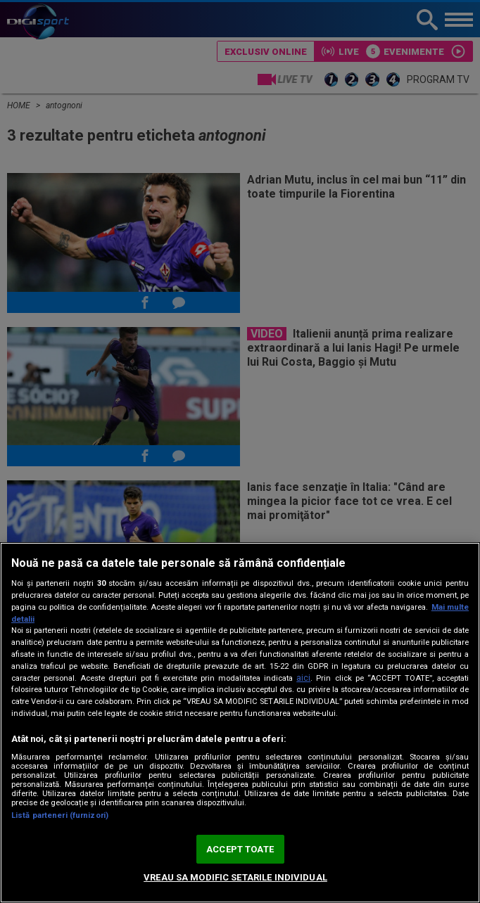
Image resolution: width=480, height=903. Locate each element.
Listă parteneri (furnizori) (59, 815)
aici (303, 678)
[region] (240, 722)
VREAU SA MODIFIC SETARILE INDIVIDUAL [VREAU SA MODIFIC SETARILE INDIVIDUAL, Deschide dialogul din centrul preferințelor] (235, 877)
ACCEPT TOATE (240, 849)
